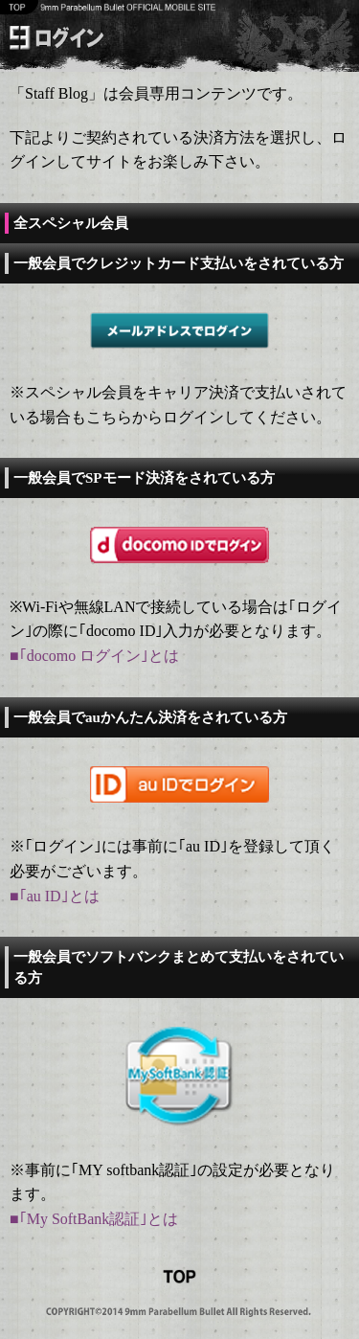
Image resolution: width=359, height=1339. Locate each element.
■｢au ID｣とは (55, 896)
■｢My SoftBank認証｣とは (94, 1219)
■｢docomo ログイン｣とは (94, 655)
